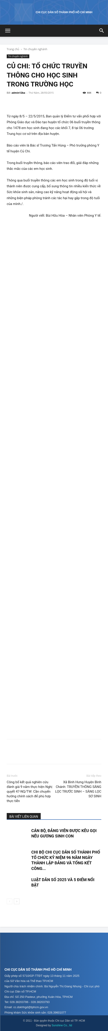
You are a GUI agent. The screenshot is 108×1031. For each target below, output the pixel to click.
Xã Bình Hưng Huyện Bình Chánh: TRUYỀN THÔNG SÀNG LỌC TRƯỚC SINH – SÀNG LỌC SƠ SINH (78, 789)
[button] (7, 31)
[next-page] (16, 901)
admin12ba (18, 92)
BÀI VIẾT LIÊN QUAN (23, 816)
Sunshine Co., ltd (62, 1025)
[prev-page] (9, 901)
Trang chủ (13, 49)
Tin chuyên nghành (35, 49)
